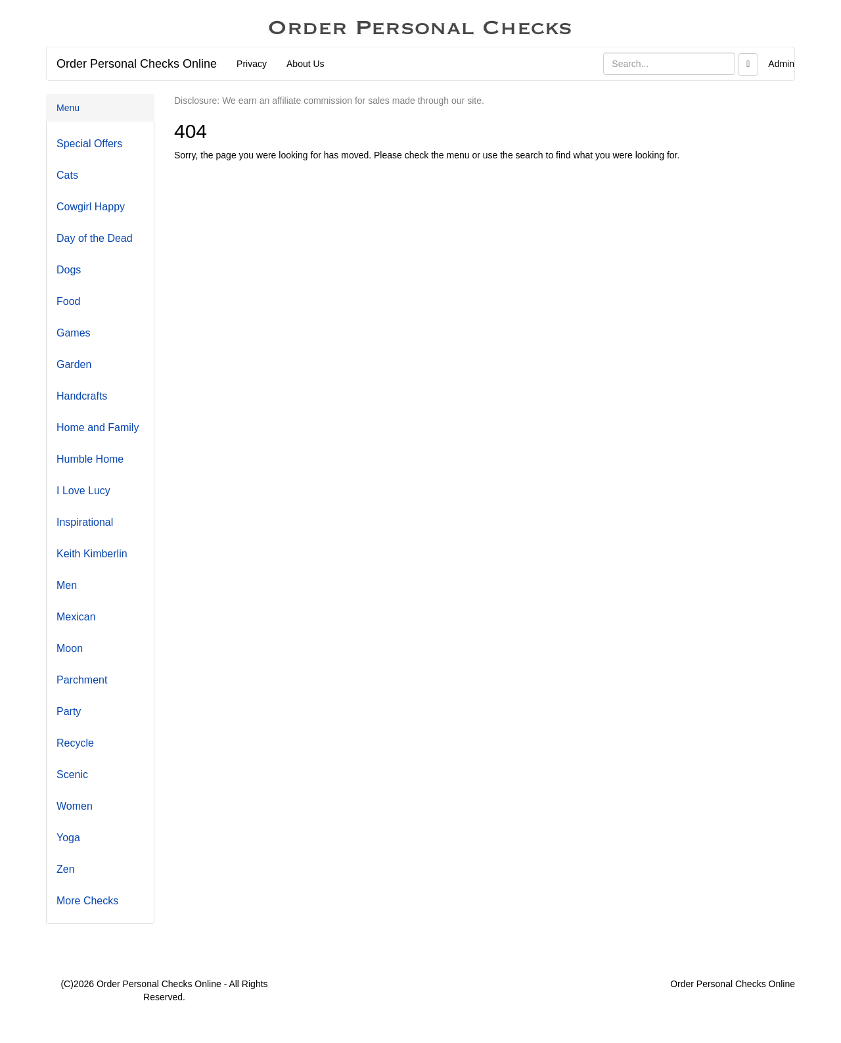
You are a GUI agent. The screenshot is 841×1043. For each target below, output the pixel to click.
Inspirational (85, 522)
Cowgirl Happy (91, 206)
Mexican (76, 616)
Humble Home (90, 459)
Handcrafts (82, 396)
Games (74, 332)
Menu (68, 108)
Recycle (75, 743)
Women (75, 806)
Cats (67, 175)
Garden (74, 364)
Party (69, 711)
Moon (70, 648)
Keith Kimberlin (92, 553)
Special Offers (89, 143)
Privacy (252, 63)
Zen (66, 869)
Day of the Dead (95, 238)
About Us (305, 63)
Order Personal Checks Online (137, 63)
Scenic (72, 774)
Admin (781, 63)
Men (67, 585)
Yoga (68, 837)
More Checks (87, 900)
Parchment (82, 679)
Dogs (69, 269)
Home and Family (98, 427)
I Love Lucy (83, 490)
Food (68, 301)
